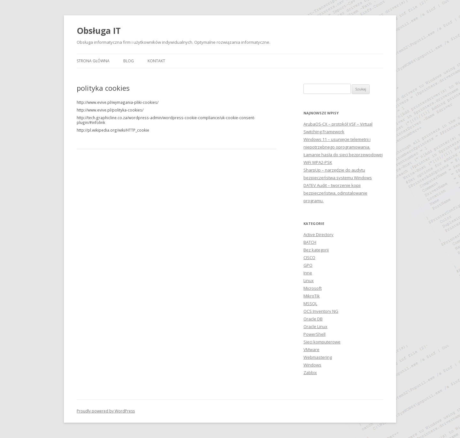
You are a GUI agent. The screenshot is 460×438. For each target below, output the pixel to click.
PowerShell (314, 334)
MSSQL (310, 303)
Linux (308, 280)
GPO (307, 265)
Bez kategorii (316, 250)
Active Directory (318, 234)
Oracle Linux (315, 326)
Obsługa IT (99, 30)
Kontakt (156, 61)
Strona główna (93, 61)
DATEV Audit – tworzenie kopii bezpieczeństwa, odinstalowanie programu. (335, 193)
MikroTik (311, 296)
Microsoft (312, 288)
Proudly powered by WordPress (106, 411)
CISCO (309, 257)
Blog (128, 61)
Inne (307, 273)
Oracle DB (313, 319)
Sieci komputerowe (322, 342)
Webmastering (317, 357)
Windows (312, 365)
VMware (311, 349)
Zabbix (310, 372)
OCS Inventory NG (320, 311)
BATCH (309, 242)
